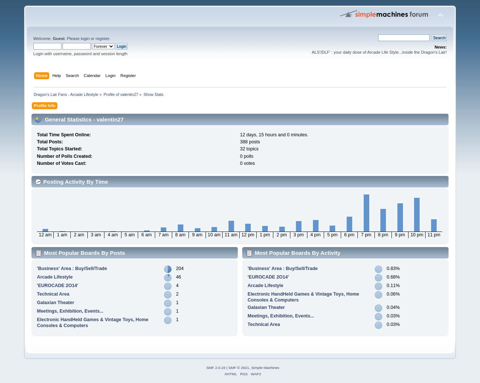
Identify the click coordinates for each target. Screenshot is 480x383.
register (102, 38)
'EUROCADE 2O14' (57, 285)
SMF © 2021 (239, 368)
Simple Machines (265, 368)
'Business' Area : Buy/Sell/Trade (72, 268)
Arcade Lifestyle (55, 277)
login (85, 38)
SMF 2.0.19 (216, 368)
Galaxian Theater (55, 302)
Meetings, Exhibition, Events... (70, 311)
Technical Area (53, 294)
